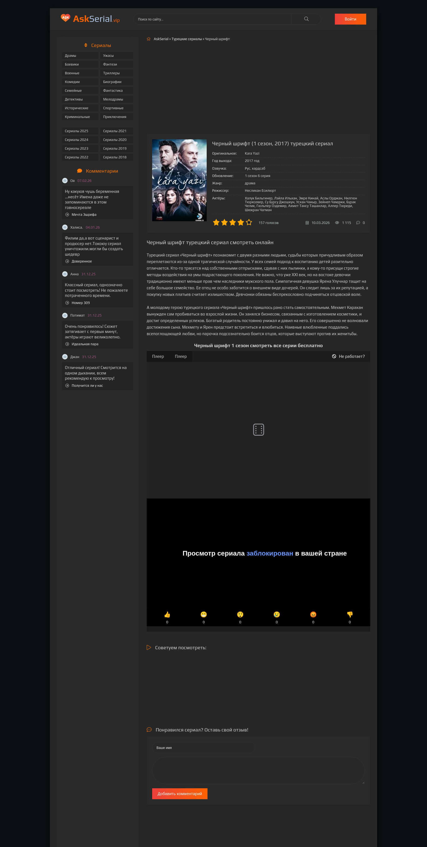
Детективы (74, 99)
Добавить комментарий (180, 793)
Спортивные (113, 108)
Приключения (114, 117)
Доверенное (78, 261)
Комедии (72, 82)
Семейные (73, 90)
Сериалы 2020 (115, 140)
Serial (96, 18)
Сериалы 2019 (115, 148)
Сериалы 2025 (76, 131)
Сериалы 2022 (76, 157)
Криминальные (77, 117)
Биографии (112, 82)
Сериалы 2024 (76, 140)
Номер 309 (77, 303)
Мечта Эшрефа (81, 214)
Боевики (72, 64)
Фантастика (113, 90)
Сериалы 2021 (115, 131)
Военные (72, 73)
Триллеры (111, 73)
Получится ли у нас (84, 385)
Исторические (76, 108)
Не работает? (348, 356)
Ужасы (108, 56)
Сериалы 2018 (115, 157)
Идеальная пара (81, 344)
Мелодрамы (113, 99)
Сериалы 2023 (76, 148)
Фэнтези (110, 64)
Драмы (70, 56)
